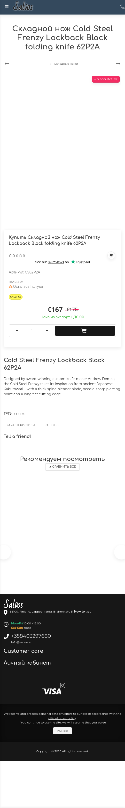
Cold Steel (23, 414)
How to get (82, 611)
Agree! (62, 730)
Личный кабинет (28, 663)
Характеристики (21, 425)
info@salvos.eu (21, 642)
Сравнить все (62, 466)
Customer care (24, 651)
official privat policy (62, 718)
